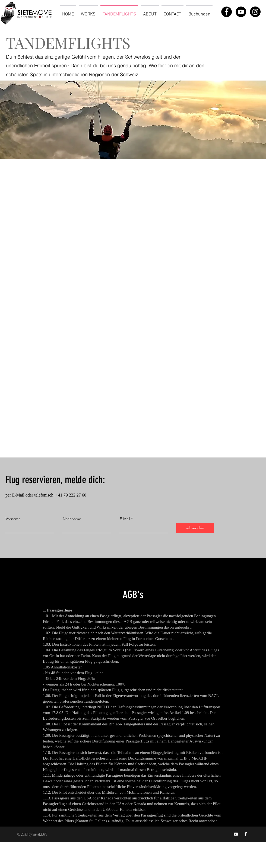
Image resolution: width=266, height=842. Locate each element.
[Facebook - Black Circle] (226, 12)
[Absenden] (195, 528)
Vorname (13, 519)
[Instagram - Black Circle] (255, 12)
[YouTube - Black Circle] (241, 12)
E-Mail (125, 519)
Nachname (72, 519)
